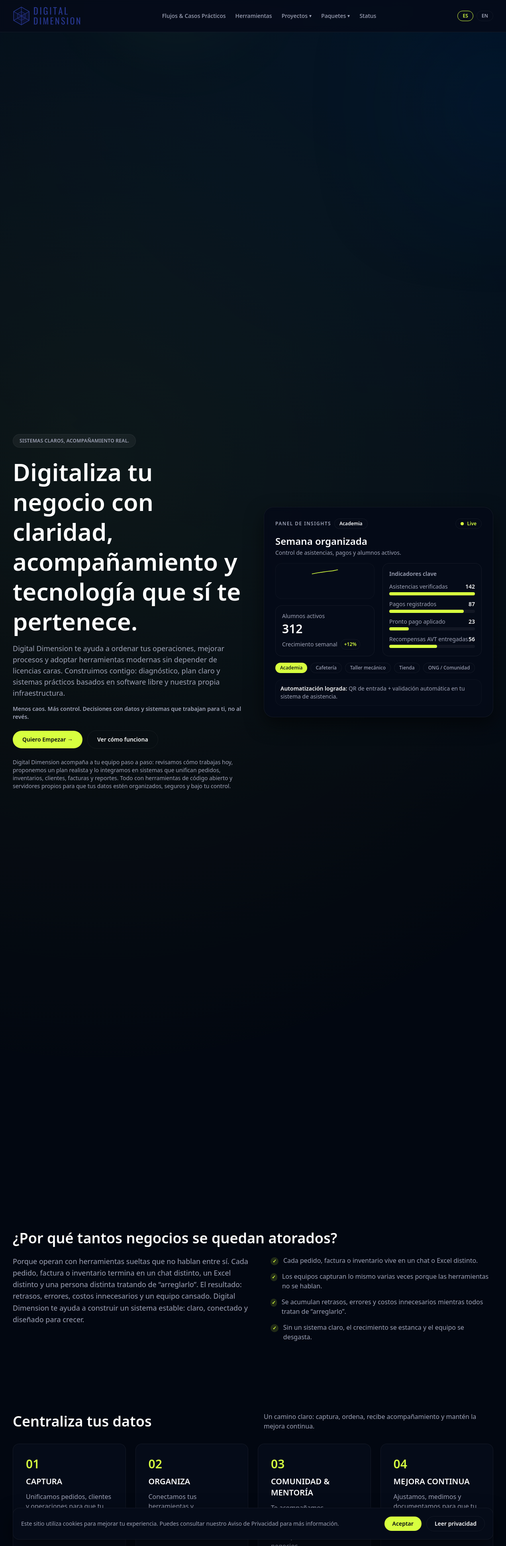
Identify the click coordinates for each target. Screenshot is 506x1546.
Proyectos (297, 16)
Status (367, 16)
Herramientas (253, 16)
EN (485, 15)
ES (465, 15)
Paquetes (335, 16)
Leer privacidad (456, 1523)
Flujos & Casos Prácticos (194, 16)
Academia (291, 667)
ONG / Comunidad (449, 667)
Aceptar (403, 1523)
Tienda (407, 667)
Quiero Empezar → (47, 739)
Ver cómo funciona (122, 739)
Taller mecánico (368, 667)
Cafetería (326, 667)
